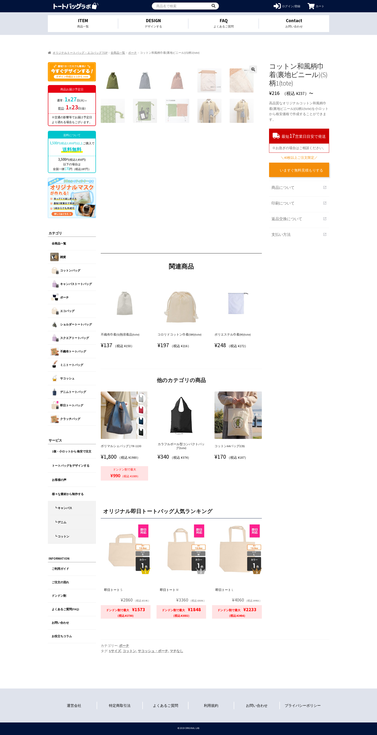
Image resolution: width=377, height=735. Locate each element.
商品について (299, 187)
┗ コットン (61, 536)
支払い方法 (299, 234)
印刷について (299, 203)
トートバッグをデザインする (70, 465)
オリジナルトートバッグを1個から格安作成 (76, 6)
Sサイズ (115, 651)
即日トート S (113, 590)
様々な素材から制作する (68, 494)
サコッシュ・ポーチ (153, 651)
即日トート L (224, 590)
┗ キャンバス (63, 508)
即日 (61, 108)
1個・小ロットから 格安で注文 (71, 451)
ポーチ (132, 52)
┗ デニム (60, 522)
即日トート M (169, 590)
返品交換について (299, 219)
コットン (129, 651)
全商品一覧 (118, 52)
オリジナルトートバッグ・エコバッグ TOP (80, 52)
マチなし (176, 651)
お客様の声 (59, 480)
